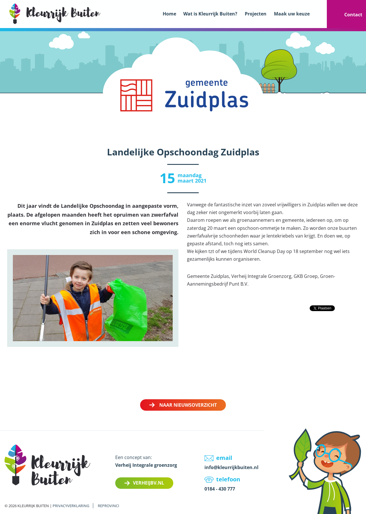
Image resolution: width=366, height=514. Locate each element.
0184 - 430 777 (219, 489)
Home (169, 14)
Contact (353, 14)
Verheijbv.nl (148, 483)
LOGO (55, 13)
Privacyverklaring (71, 505)
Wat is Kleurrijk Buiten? (210, 14)
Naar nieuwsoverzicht (188, 405)
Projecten (255, 14)
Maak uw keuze (292, 14)
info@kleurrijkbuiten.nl (231, 467)
